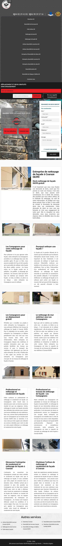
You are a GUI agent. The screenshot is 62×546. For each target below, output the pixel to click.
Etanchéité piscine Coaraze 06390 (52, 522)
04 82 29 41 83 (20, 14)
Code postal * (43, 117)
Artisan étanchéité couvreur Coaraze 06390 (10, 523)
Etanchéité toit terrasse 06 (31, 24)
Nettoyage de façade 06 (31, 39)
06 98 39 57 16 (36, 14)
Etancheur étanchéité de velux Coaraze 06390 (51, 525)
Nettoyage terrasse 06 (31, 34)
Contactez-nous (24, 131)
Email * (41, 124)
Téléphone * (43, 130)
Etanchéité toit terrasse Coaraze (31, 524)
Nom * (41, 111)
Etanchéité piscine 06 (31, 69)
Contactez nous (31, 79)
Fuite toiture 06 (31, 29)
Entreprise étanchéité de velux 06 (31, 64)
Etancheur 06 (31, 19)
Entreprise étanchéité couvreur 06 (31, 59)
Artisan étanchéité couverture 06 (31, 44)
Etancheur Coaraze (27, 522)
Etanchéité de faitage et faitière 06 (31, 74)
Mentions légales (48, 543)
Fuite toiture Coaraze (8, 529)
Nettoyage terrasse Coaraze (9, 527)
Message (42, 137)
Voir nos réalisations (7, 91)
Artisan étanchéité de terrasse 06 (31, 49)
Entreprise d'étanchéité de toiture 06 (31, 54)
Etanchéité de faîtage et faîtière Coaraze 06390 (31, 528)
